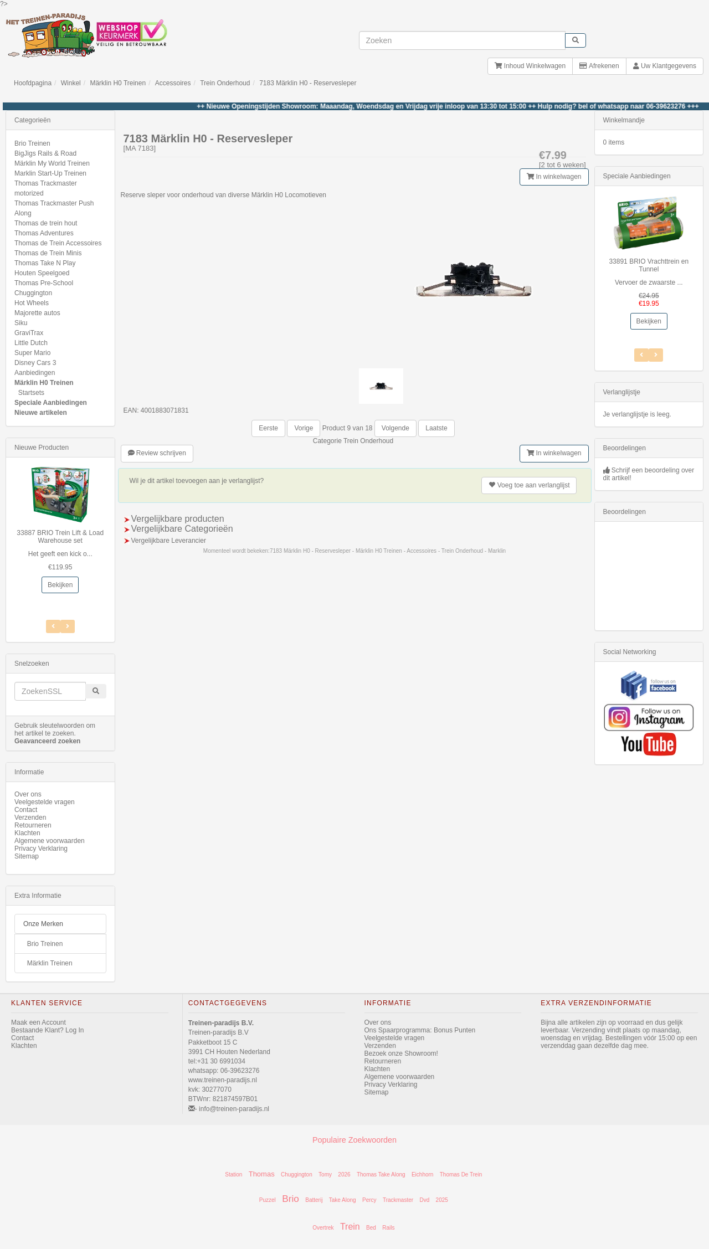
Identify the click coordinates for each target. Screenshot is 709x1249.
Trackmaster (398, 1200)
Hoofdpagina (33, 83)
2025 (442, 1200)
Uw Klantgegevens (664, 66)
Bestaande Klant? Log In (47, 1030)
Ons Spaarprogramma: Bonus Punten (420, 1030)
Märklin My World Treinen (52, 163)
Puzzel (267, 1200)
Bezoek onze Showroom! (401, 1053)
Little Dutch (31, 343)
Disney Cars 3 (35, 363)
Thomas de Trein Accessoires (57, 243)
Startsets (31, 393)
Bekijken (60, 585)
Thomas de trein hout (45, 223)
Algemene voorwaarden (49, 841)
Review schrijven (157, 453)
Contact (25, 810)
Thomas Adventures (44, 233)
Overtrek (322, 1228)
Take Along (342, 1200)
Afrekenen (599, 66)
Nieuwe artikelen (40, 413)
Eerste (268, 428)
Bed (371, 1228)
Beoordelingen (624, 448)
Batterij (313, 1200)
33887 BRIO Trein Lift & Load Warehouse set (60, 536)
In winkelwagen (554, 177)
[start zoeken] (575, 40)
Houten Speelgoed (41, 273)
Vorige (303, 428)
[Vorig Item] (67, 626)
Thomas (262, 1174)
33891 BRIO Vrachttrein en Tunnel (649, 265)
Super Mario (32, 353)
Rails (388, 1228)
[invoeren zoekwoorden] (462, 40)
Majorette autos (37, 313)
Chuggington (33, 293)
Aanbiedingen (34, 373)
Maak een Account (38, 1022)
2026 (344, 1174)
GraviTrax (28, 333)
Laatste (436, 428)
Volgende (395, 428)
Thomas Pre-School (43, 283)
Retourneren (33, 825)
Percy (369, 1200)
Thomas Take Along (381, 1174)
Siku (20, 323)
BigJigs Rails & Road (45, 153)
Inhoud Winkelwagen (530, 66)
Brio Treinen (32, 143)
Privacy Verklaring (41, 848)
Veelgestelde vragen (44, 802)
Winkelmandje (624, 120)
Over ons (28, 794)
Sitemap (26, 856)
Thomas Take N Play (45, 263)
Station (233, 1174)
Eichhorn (422, 1174)
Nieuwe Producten (41, 447)
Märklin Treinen (50, 963)
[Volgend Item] (53, 626)
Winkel (71, 83)
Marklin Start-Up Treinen (50, 173)
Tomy (325, 1174)
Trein (350, 1226)
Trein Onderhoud (225, 83)
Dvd (424, 1200)
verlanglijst (529, 485)
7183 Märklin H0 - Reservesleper (307, 83)
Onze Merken (43, 924)
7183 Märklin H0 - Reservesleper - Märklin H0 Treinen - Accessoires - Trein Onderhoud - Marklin (388, 551)
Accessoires (173, 83)
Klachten (27, 833)
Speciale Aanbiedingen (50, 403)
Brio (290, 1198)
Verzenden (30, 817)
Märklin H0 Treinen (118, 83)
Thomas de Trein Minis (47, 253)
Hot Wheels (31, 303)
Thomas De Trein (461, 1174)
